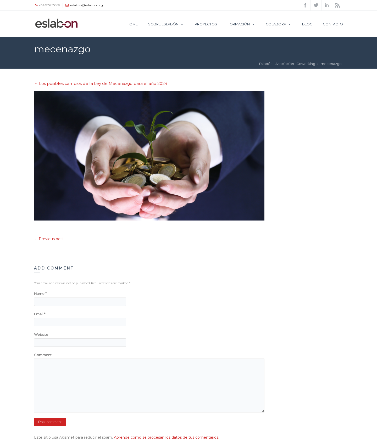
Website (41, 334)
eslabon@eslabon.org (86, 5)
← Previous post (49, 238)
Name (40, 293)
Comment (43, 355)
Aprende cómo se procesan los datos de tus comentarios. (166, 437)
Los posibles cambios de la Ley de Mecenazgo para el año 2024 (100, 83)
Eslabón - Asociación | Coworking (287, 64)
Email (39, 314)
